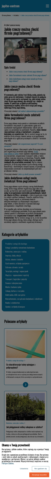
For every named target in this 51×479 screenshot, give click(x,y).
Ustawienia (24, 469)
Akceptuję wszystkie (39, 475)
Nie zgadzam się (40, 469)
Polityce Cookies (8, 463)
